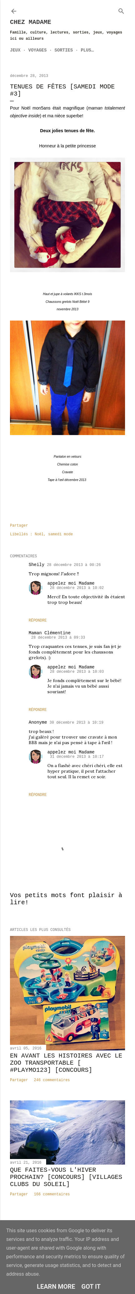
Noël (39, 534)
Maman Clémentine (49, 633)
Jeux (15, 50)
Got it (91, 1286)
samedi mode (60, 534)
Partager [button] (19, 525)
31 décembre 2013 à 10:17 (77, 757)
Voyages (37, 50)
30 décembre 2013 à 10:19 (77, 723)
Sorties (64, 50)
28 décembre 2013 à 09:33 (58, 638)
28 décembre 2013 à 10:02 (77, 588)
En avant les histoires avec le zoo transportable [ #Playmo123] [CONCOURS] (66, 1063)
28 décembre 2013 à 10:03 (77, 672)
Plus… (87, 50)
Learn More (56, 1286)
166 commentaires (52, 1194)
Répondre (38, 620)
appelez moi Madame (70, 583)
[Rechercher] (121, 10)
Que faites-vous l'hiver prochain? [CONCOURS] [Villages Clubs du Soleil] (66, 1177)
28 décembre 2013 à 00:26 (74, 565)
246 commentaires (52, 1080)
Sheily (36, 564)
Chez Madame (30, 22)
